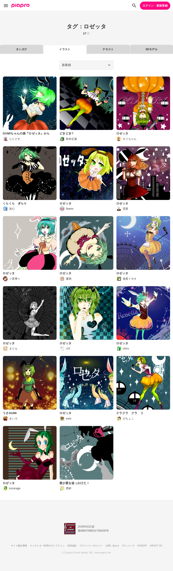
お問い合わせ (112, 545)
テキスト (108, 49)
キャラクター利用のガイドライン (47, 545)
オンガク (21, 49)
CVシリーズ (128, 545)
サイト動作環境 (19, 545)
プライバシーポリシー (90, 545)
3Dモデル (151, 49)
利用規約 (72, 545)
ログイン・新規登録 (155, 5)
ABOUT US (156, 545)
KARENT (142, 545)
